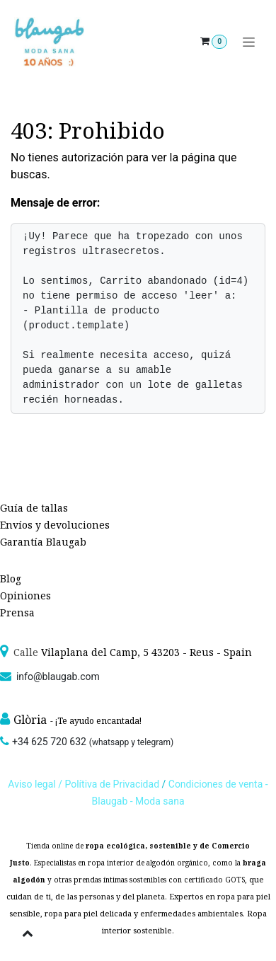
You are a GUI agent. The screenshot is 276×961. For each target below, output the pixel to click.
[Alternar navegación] (249, 42)
